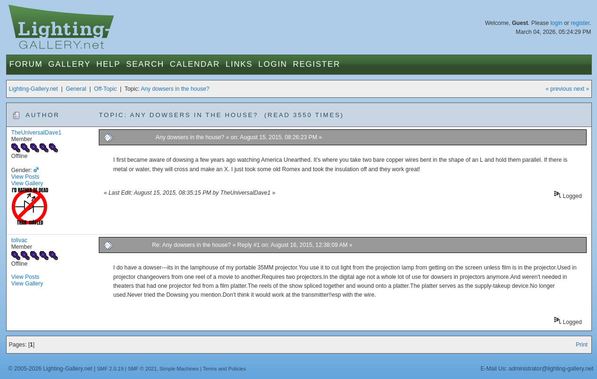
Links (239, 64)
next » (581, 89)
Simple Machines (179, 368)
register (580, 23)
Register (317, 64)
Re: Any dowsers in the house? (192, 245)
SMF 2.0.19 (110, 368)
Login (272, 64)
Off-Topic (105, 89)
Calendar (195, 64)
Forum (26, 64)
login (556, 23)
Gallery (69, 64)
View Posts (25, 177)
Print (582, 344)
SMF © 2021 (142, 368)
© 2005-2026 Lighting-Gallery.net (50, 368)
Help (108, 64)
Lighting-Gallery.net (33, 89)
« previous (559, 89)
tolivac (19, 240)
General (76, 89)
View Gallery (27, 183)
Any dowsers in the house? (175, 89)
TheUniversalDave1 (36, 132)
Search (145, 64)
